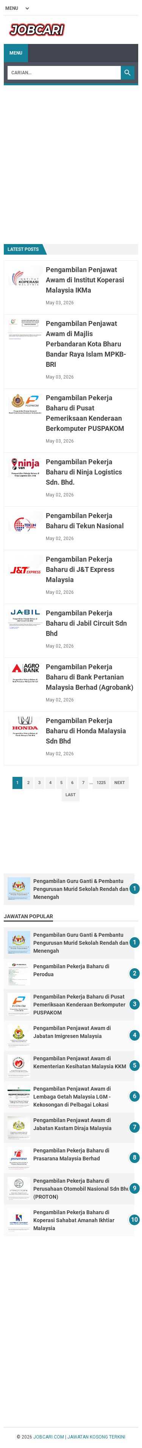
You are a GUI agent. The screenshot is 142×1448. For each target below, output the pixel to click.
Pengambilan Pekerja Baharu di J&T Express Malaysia (80, 569)
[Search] (64, 73)
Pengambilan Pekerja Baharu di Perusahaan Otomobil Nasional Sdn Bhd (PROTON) (81, 1189)
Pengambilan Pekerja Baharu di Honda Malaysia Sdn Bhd (86, 731)
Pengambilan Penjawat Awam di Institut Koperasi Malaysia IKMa (85, 280)
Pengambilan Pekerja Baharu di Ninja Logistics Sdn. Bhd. (84, 472)
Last (71, 794)
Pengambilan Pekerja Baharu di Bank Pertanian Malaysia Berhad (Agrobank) (89, 677)
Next (119, 782)
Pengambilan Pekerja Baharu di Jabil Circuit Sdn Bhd (86, 623)
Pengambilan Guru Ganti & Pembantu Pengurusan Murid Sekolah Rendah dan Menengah (80, 889)
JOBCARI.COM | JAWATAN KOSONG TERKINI (79, 1437)
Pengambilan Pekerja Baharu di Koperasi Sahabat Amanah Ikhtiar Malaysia (73, 1220)
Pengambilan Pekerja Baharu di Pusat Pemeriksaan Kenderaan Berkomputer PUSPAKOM (79, 1005)
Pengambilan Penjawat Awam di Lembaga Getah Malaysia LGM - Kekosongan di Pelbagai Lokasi (72, 1097)
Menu (15, 53)
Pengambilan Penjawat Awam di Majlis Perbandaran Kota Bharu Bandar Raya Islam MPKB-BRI (86, 343)
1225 (101, 782)
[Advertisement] (71, 164)
